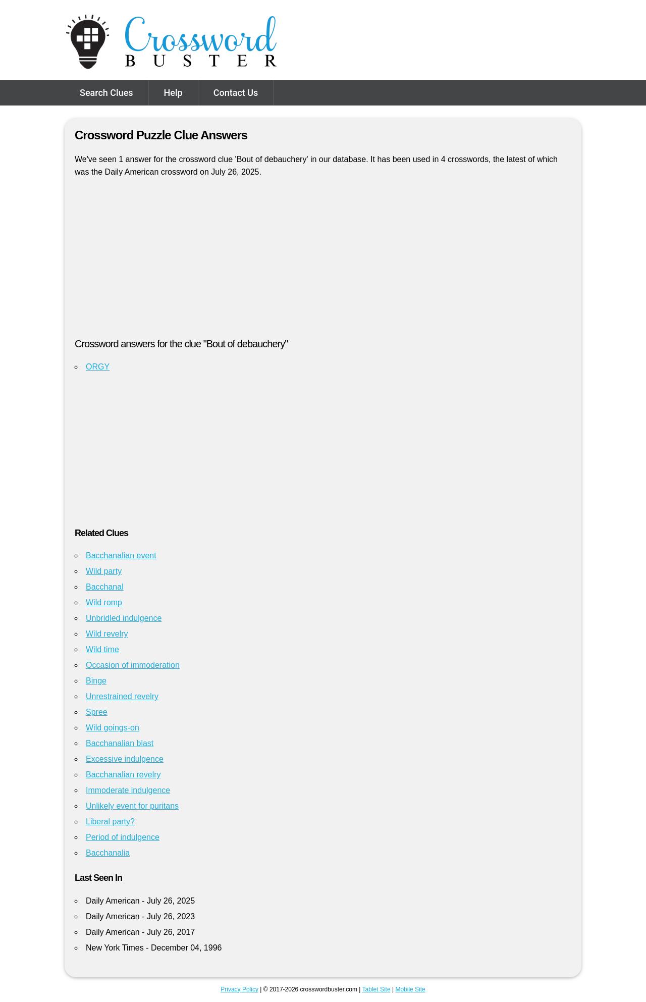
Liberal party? (110, 821)
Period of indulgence (122, 837)
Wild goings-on (112, 727)
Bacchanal (105, 587)
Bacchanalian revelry (123, 774)
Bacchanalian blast (119, 743)
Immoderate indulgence (128, 790)
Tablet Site (376, 989)
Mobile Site (410, 989)
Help (173, 92)
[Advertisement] (323, 262)
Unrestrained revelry (122, 696)
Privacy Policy (239, 989)
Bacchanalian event (121, 555)
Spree (96, 712)
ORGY (98, 366)
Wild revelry (107, 633)
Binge (96, 680)
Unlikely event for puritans (132, 806)
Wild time (102, 649)
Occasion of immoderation (133, 665)
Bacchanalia (108, 853)
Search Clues (106, 92)
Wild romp (104, 602)
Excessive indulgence (125, 759)
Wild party (104, 571)
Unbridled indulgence (124, 618)
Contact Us (235, 92)
